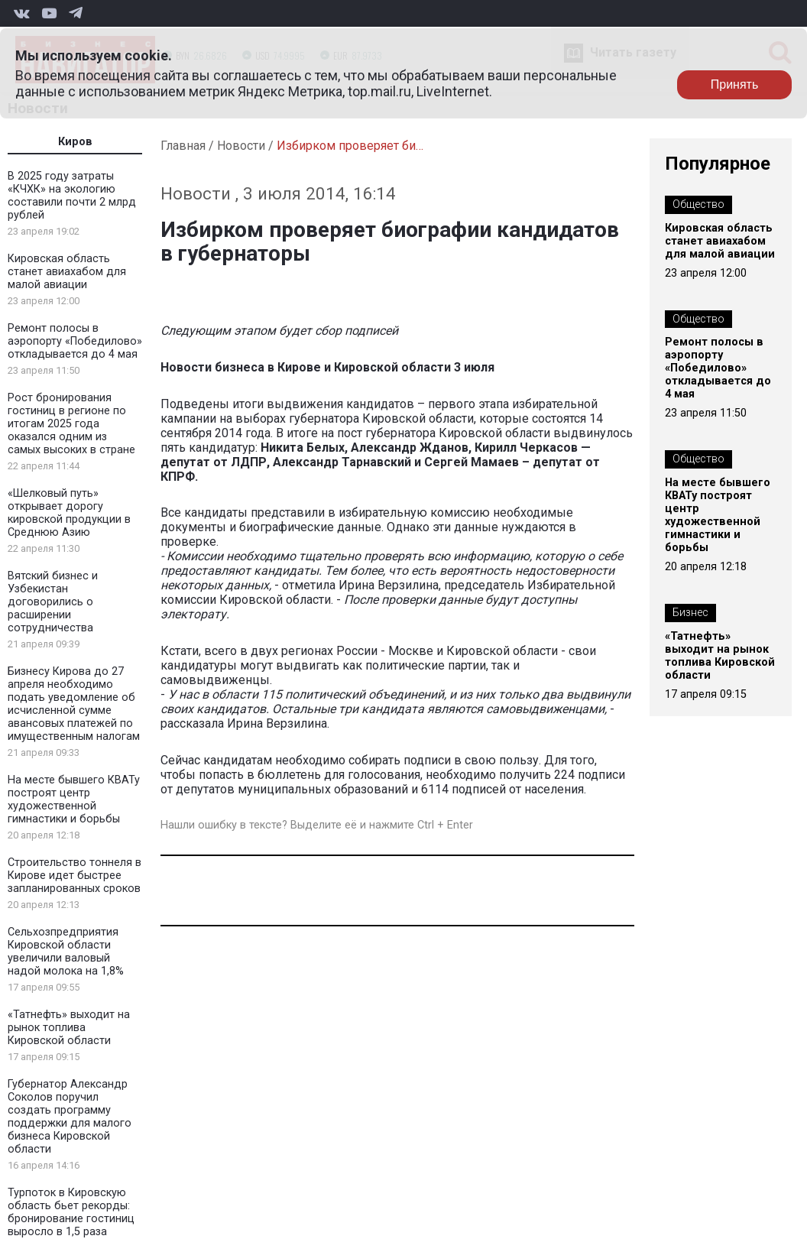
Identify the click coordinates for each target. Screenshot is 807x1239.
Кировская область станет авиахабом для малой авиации (67, 271)
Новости (241, 145)
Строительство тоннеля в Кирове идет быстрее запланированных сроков (74, 875)
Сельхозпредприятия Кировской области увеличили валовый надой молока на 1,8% (66, 952)
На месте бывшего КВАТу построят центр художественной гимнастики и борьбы (74, 799)
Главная (183, 145)
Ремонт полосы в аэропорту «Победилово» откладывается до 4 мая (75, 341)
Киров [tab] (75, 141)
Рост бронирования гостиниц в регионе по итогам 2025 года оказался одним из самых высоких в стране (71, 423)
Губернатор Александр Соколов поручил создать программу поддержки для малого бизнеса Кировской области (69, 1117)
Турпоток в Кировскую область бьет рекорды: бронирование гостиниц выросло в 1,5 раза (71, 1212)
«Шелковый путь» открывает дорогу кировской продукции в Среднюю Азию (69, 513)
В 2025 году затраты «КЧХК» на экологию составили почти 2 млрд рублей (72, 196)
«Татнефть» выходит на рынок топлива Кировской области (69, 1027)
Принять (735, 84)
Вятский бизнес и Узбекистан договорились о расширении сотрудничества (53, 601)
